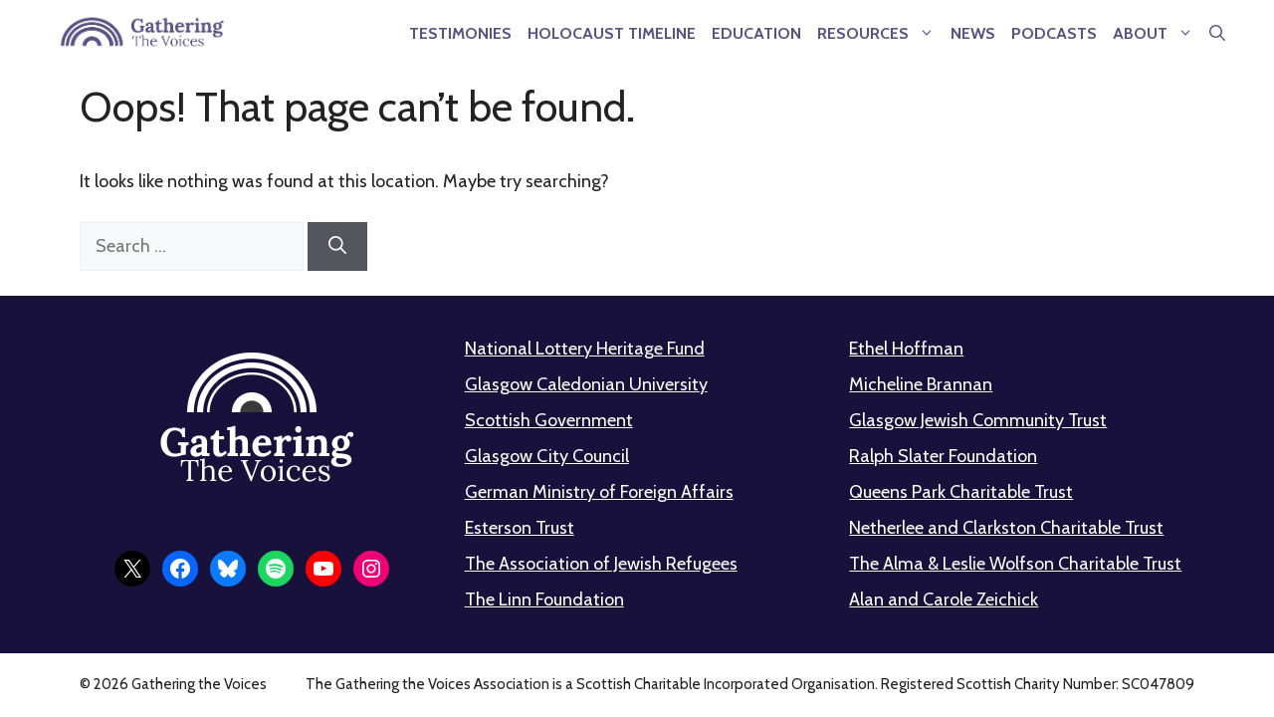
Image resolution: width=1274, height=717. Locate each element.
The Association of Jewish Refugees (601, 564)
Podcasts (1054, 33)
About (1157, 33)
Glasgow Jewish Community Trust (978, 420)
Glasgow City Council (547, 456)
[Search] (337, 246)
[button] (1217, 33)
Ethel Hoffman (906, 348)
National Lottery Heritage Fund (585, 348)
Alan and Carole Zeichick (943, 599)
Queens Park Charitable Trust (961, 492)
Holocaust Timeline (612, 33)
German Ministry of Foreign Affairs (599, 492)
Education (756, 33)
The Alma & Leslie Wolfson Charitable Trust (1015, 564)
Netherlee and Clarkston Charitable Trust (1006, 528)
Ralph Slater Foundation (943, 456)
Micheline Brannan (920, 384)
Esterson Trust (519, 528)
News (973, 33)
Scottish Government (549, 420)
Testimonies (460, 33)
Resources (880, 33)
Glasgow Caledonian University (586, 384)
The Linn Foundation (544, 599)
